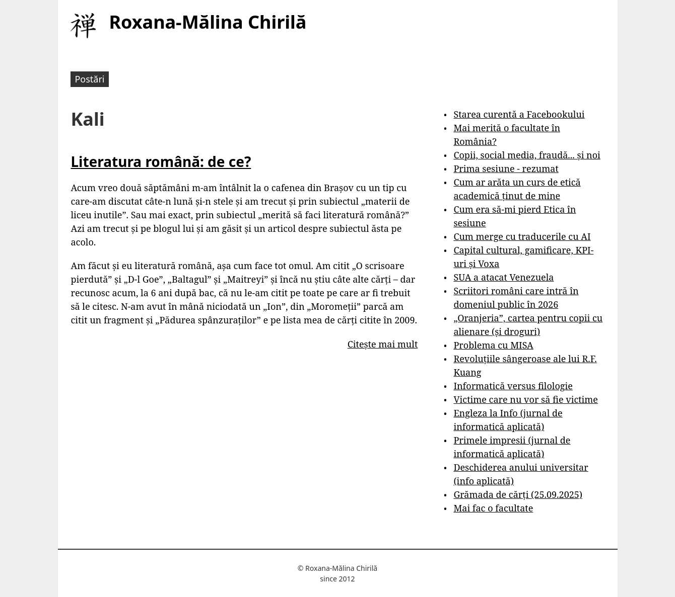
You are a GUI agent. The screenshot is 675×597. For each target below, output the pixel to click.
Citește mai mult (383, 344)
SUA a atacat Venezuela (503, 277)
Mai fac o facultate (493, 508)
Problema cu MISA (493, 345)
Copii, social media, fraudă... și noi (526, 155)
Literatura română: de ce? (161, 161)
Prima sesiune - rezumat (505, 168)
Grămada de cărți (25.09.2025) (517, 494)
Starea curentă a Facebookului (518, 114)
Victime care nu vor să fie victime (525, 399)
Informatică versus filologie (512, 386)
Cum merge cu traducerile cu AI (521, 236)
